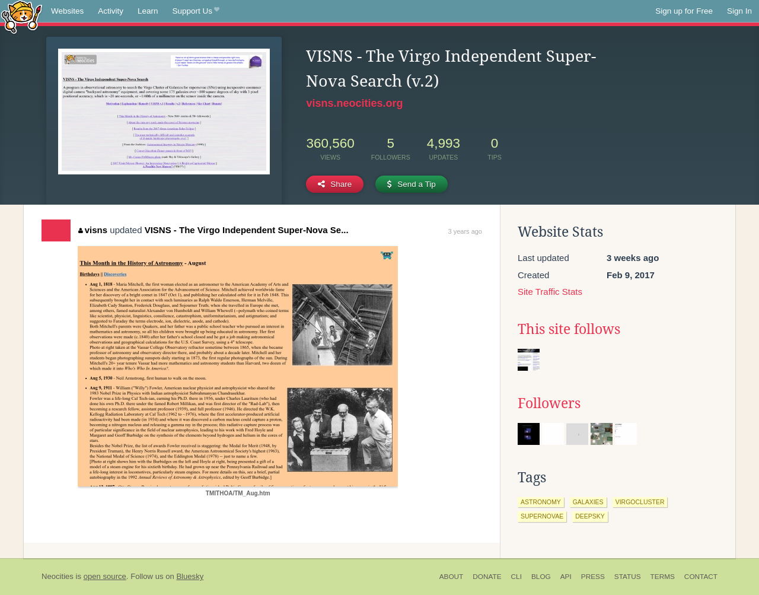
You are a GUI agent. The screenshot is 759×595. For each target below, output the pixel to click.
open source (105, 576)
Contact (700, 576)
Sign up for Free (684, 11)
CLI (516, 576)
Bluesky (189, 576)
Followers (549, 403)
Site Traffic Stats (550, 292)
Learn (148, 11)
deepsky (590, 516)
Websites (67, 11)
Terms (662, 576)
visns (92, 230)
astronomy (541, 501)
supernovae (542, 516)
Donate (487, 576)
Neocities (58, 576)
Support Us (196, 11)
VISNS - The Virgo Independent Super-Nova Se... (247, 230)
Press (593, 576)
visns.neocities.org (354, 103)
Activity (110, 11)
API (566, 576)
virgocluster (640, 501)
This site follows (569, 329)
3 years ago (465, 231)
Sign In (739, 11)
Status (627, 576)
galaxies (588, 501)
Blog (541, 576)
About (451, 576)
